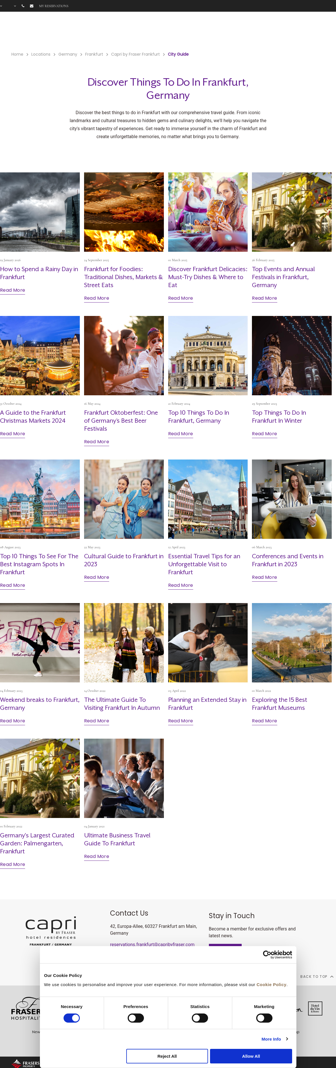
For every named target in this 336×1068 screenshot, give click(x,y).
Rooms (124, 31)
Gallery (275, 31)
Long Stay (251, 31)
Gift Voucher (195, 31)
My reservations (53, 6)
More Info (271, 1039)
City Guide (299, 31)
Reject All (167, 1056)
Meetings (225, 31)
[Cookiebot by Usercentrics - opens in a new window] (267, 954)
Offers (169, 31)
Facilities (147, 31)
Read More (12, 290)
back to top (316, 976)
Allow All (251, 1056)
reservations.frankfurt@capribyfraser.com (152, 944)
